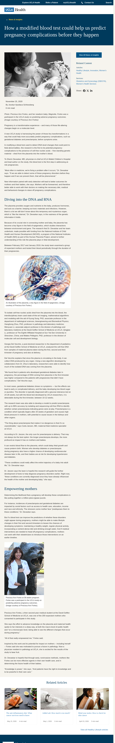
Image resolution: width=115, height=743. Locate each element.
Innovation (94, 70)
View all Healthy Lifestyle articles (94, 730)
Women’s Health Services (86, 84)
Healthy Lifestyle (82, 70)
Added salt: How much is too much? (56, 713)
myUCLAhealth (69, 3)
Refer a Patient (52, 3)
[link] (84, 90)
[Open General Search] (108, 2)
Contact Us (89, 3)
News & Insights (15, 20)
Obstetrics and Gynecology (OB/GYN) (91, 81)
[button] (31, 3)
